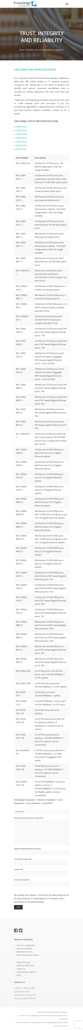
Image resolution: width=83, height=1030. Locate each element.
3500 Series (21, 141)
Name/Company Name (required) (41, 851)
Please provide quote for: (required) (41, 830)
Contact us (21, 969)
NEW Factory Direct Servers (28, 955)
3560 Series (21, 145)
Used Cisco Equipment (26, 945)
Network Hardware (24, 948)
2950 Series (21, 134)
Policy (19, 975)
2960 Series (21, 138)
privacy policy (37, 901)
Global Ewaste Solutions (26, 972)
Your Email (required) (41, 861)
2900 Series (21, 126)
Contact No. (41, 872)
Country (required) (41, 882)
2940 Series (21, 130)
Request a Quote (23, 962)
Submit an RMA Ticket (25, 965)
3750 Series (21, 149)
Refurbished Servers (25, 952)
